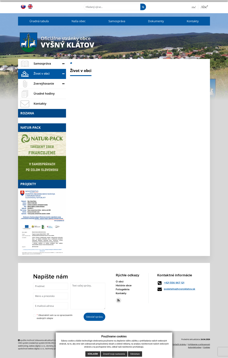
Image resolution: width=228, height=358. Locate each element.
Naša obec (79, 21)
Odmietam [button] (135, 354)
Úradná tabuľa (39, 21)
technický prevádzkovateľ (56, 348)
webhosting (23, 346)
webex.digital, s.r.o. (37, 346)
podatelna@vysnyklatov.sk (180, 289)
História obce (124, 285)
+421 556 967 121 (174, 283)
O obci (120, 281)
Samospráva (116, 21)
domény (49, 346)
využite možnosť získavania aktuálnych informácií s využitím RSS (47, 340)
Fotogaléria (123, 289)
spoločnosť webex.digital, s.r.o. (31, 348)
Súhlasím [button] (93, 354)
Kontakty (193, 21)
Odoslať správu (94, 316)
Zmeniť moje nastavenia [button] (114, 354)
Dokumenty (156, 21)
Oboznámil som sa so (54, 317)
